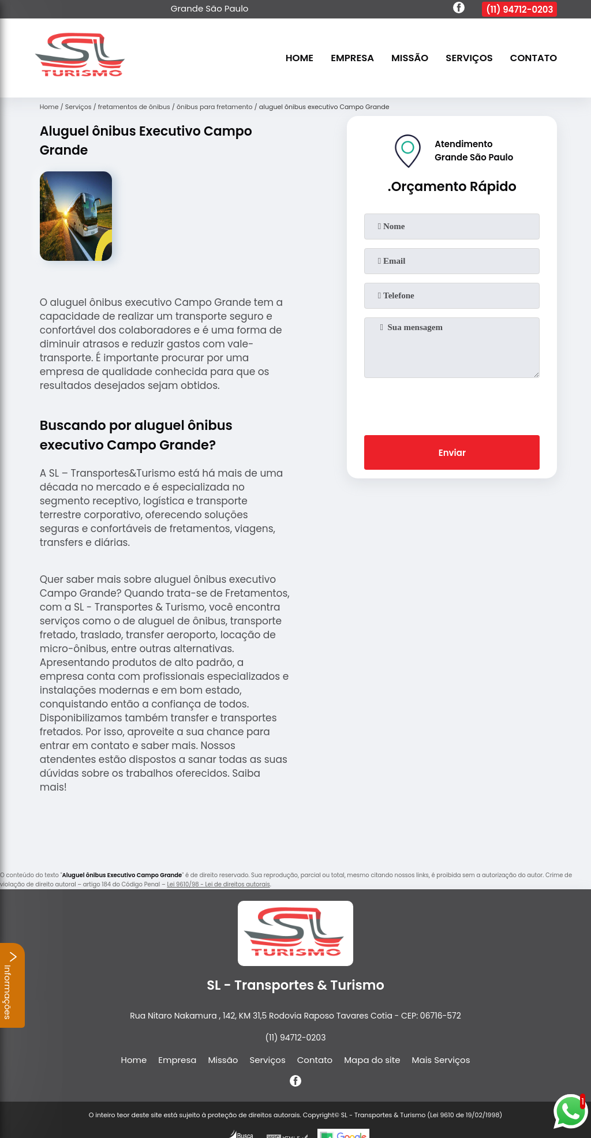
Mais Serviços (441, 1060)
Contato (534, 58)
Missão (409, 58)
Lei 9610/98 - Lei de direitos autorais (218, 884)
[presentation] (452, 403)
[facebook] (459, 9)
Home (299, 58)
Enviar (452, 453)
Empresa (352, 58)
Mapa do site (372, 1060)
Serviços (469, 58)
